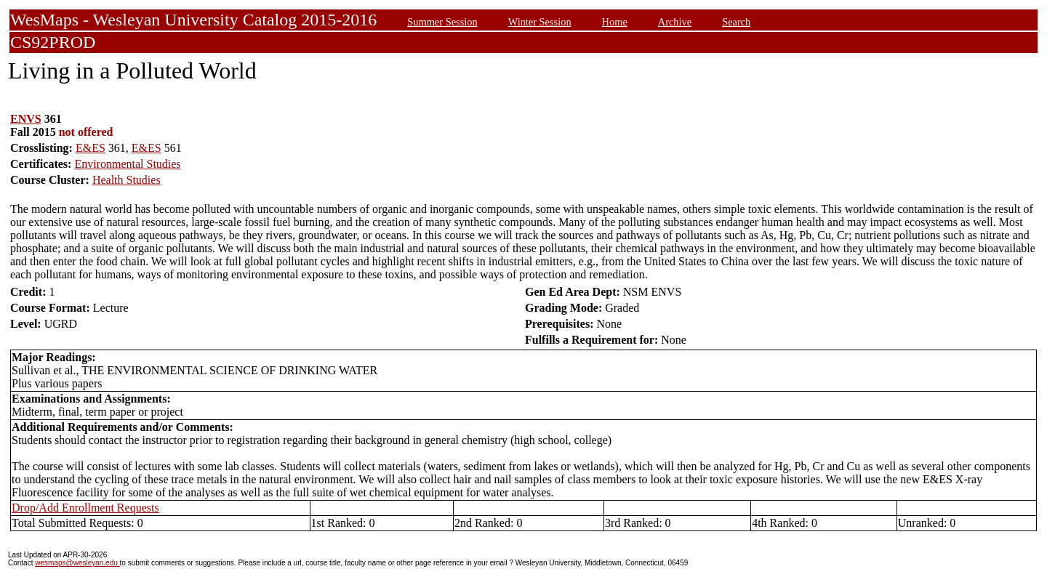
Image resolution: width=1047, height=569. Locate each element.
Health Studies (126, 180)
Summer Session (442, 22)
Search (736, 22)
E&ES (90, 148)
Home (614, 22)
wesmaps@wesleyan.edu (77, 563)
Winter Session (539, 22)
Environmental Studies (127, 164)
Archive (674, 22)
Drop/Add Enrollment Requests (85, 507)
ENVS (25, 119)
